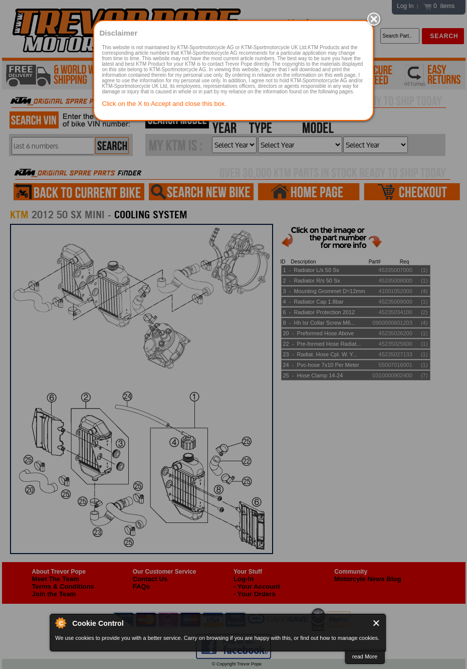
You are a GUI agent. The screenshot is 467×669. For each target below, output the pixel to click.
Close (376, 623)
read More (364, 656)
